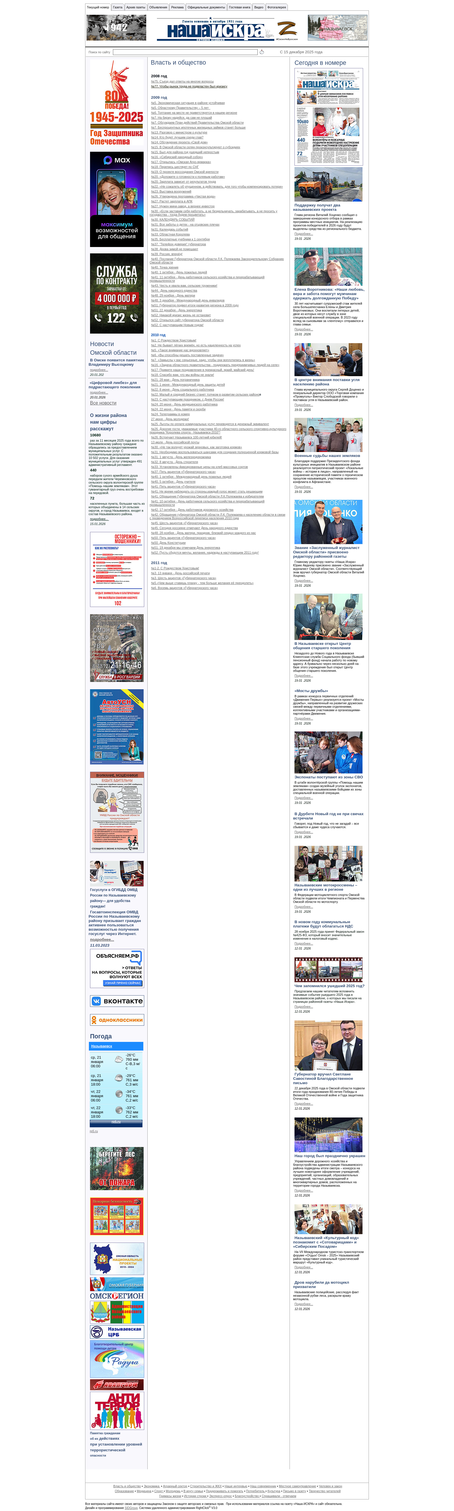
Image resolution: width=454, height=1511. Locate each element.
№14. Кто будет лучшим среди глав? (177, 137)
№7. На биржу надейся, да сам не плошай (181, 117)
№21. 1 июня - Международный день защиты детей (188, 384)
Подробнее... (303, 233)
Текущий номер (98, 7)
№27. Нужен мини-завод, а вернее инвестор (183, 206)
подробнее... (99, 370)
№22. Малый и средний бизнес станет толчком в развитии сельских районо (205, 394)
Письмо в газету (294, 1491)
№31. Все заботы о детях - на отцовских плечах (185, 224)
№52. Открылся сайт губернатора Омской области (187, 320)
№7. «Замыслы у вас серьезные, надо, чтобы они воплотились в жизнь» (203, 360)
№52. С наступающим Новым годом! (177, 325)
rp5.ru (94, 1131)
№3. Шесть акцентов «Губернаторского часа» (183, 578)
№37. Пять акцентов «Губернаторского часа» (183, 471)
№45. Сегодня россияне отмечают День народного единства (194, 528)
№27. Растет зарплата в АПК (172, 201)
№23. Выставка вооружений (171, 191)
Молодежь (173, 1491)
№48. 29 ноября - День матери (173, 295)
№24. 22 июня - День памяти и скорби (178, 409)
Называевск (101, 1046)
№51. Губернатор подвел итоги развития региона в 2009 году (195, 305)
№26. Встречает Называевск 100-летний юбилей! (186, 437)
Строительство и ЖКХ (206, 1486)
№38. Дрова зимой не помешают (174, 249)
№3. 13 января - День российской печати (180, 573)
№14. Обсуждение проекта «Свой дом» (179, 142)
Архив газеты (136, 7)
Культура (274, 1491)
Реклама (177, 7)
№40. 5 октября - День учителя (173, 481)
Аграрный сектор (175, 1486)
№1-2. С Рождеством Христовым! (175, 568)
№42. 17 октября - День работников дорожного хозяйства (192, 509)
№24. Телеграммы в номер (170, 414)
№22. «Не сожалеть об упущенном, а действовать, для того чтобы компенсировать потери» (217, 186)
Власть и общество (127, 1486)
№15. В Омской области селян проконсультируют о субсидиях (195, 147)
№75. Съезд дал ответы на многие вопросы (182, 81)
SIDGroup (131, 1508)
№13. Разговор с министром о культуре (179, 132)
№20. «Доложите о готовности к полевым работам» (188, 176)
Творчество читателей (325, 1491)
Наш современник (263, 1486)
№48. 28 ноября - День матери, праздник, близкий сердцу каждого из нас (203, 533)
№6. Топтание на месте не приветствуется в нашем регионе (194, 112)
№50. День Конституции (168, 542)
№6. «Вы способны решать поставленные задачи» (187, 355)
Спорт (159, 1491)
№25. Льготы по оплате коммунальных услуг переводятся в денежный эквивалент (210, 424)
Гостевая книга (239, 7)
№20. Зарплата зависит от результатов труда (183, 181)
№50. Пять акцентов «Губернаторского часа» (183, 537)
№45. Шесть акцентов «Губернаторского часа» (184, 523)
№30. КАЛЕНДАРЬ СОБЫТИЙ (173, 219)
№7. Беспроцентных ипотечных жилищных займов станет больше (198, 127)
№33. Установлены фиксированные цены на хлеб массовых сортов (199, 467)
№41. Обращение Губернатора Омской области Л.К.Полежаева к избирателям (207, 496)
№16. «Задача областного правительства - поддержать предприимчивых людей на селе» (215, 365)
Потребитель (256, 1491)
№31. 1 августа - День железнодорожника (181, 457)
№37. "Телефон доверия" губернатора (178, 244)
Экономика (152, 1486)
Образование (124, 1491)
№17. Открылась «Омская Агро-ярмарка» (181, 162)
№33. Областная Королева (170, 234)
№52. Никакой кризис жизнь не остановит (181, 315)
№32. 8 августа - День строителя (174, 462)
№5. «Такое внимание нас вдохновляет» (180, 350)
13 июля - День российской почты (175, 442)
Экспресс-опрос (220, 1496)
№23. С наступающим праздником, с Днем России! (187, 399)
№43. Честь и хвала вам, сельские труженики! (184, 285)
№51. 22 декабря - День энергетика (176, 310)
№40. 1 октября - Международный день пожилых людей (191, 476)
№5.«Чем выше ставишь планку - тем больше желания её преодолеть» (202, 583)
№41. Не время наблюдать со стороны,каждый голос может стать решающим (207, 491)
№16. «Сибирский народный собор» (177, 157)
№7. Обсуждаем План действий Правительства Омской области (197, 122)
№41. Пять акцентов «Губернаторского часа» (183, 486)
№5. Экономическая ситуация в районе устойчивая (188, 103)
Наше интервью (235, 1486)
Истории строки (195, 1496)
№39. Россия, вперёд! (166, 254)
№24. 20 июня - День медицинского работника (184, 404)
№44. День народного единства (174, 290)
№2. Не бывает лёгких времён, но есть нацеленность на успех (196, 345)
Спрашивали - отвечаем (279, 1496)
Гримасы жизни (170, 1496)
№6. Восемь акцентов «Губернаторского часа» (184, 588)
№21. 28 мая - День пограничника (175, 379)
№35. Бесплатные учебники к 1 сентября (180, 239)
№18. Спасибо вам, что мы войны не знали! (182, 374)
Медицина (144, 1491)
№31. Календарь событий (169, 229)
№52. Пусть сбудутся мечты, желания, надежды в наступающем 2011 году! (205, 552)
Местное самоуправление (297, 1486)
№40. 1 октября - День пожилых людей (179, 272)
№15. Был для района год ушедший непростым (185, 152)
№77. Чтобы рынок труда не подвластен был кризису (189, 86)
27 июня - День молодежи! (170, 419)
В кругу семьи (193, 1491)
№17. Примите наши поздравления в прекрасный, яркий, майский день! (202, 370)
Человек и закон (330, 1486)
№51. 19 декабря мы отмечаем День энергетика (185, 547)
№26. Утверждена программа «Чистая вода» (183, 196)
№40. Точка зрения (164, 267)
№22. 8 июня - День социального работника (182, 389)
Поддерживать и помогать (224, 1491)
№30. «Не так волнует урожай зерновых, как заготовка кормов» (196, 447)
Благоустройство (247, 1496)
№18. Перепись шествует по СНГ (175, 167)
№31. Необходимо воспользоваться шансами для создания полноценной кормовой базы (215, 452)
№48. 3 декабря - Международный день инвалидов (188, 300)
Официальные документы (206, 7)
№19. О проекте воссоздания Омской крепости (185, 171)
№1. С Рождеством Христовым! (173, 340)
